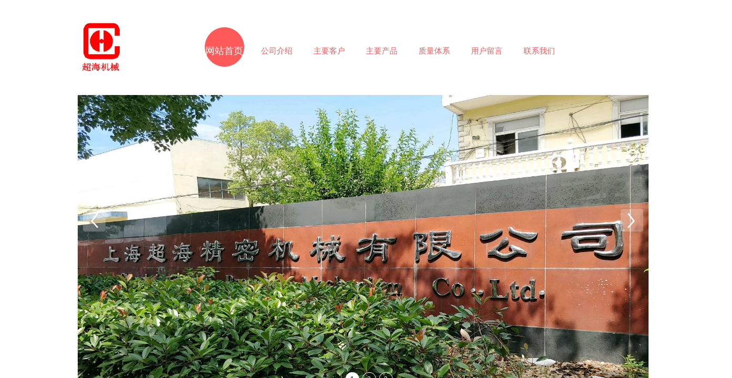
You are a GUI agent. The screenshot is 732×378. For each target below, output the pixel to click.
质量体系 (434, 51)
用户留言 (487, 51)
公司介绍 (276, 51)
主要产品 (382, 51)
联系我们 (539, 51)
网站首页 (224, 51)
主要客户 (329, 51)
